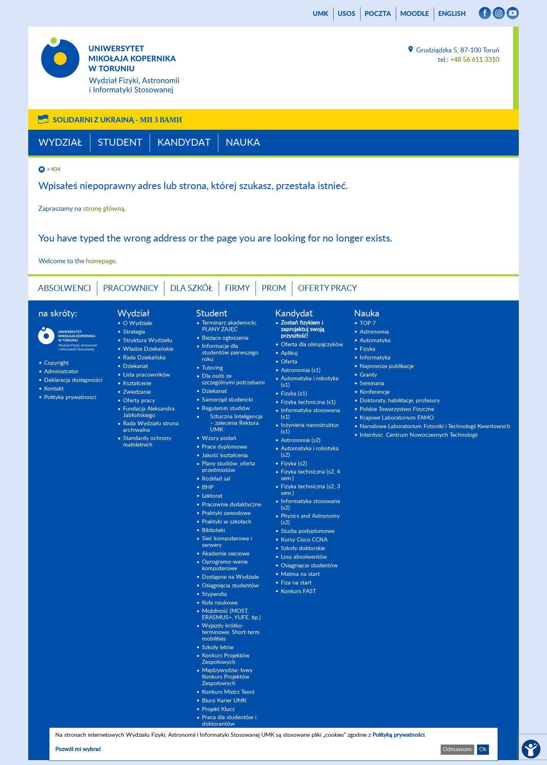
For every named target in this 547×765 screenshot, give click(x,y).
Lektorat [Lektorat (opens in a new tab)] (212, 496)
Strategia (134, 332)
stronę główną (103, 208)
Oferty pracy (327, 288)
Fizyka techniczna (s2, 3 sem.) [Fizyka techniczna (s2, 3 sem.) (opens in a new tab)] (310, 490)
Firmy (237, 288)
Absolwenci (64, 288)
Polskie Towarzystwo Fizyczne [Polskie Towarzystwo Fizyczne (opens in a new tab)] (397, 409)
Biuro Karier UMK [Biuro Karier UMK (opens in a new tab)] (224, 701)
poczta (378, 14)
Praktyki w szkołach (226, 522)
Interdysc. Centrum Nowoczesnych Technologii (419, 435)
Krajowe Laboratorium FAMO (397, 418)
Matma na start (300, 574)
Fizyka (367, 349)
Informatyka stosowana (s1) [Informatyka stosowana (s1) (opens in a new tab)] (310, 414)
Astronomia (374, 332)
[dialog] (273, 744)
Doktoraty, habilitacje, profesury (400, 401)
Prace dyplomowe (224, 447)
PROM (274, 288)
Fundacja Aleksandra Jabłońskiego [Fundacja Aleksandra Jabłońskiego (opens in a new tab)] (149, 412)
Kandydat (184, 143)
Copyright (56, 363)
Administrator (61, 372)
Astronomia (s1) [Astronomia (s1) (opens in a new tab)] (301, 370)
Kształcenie (137, 383)
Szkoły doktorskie (303, 548)
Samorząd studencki (227, 400)
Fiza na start (296, 583)
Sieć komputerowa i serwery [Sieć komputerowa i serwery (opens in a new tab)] (227, 542)
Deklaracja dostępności (73, 380)
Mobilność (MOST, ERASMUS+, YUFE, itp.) (231, 614)
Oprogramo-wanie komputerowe (225, 565)
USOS (346, 14)
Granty (368, 375)
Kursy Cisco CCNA (304, 540)
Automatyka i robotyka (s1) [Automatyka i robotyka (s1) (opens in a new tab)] (310, 382)
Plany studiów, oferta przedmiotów (228, 467)
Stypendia (214, 594)
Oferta (289, 362)
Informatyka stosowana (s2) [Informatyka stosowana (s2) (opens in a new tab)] (310, 505)
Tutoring (212, 368)
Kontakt (54, 389)
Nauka (243, 143)
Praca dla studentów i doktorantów (229, 721)
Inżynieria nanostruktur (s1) (310, 428)
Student (120, 143)
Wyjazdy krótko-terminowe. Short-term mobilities (231, 632)
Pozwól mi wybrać (78, 749)
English (452, 14)
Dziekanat (135, 366)
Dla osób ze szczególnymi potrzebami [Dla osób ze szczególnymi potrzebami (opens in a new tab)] (233, 379)
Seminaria (372, 383)
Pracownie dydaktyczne (231, 505)
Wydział (60, 143)
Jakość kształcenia (225, 455)
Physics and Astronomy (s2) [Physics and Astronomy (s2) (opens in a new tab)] (310, 519)
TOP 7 (368, 323)
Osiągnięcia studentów (230, 586)
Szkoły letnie (217, 647)
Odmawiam (457, 749)
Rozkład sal (216, 479)
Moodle (414, 14)
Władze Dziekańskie (148, 349)
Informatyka (375, 358)
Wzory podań (219, 438)
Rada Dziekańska (144, 358)
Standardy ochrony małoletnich (147, 442)
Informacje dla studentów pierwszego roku (230, 352)
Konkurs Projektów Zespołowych (225, 659)
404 (56, 169)
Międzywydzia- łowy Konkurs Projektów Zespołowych (227, 677)
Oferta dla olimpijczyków (312, 345)
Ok (482, 749)
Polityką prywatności (398, 735)
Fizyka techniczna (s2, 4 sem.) (310, 475)
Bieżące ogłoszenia (225, 338)
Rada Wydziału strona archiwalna (151, 427)
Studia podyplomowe (307, 531)
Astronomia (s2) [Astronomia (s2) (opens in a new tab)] (301, 440)
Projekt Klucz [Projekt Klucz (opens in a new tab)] (218, 709)
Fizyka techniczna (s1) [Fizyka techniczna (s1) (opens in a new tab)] (308, 402)
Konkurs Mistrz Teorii (228, 692)
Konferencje (375, 392)
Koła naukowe (220, 603)
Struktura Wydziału (147, 340)
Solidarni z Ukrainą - (117, 120)
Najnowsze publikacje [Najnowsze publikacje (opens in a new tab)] (387, 366)
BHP (207, 487)
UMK (320, 14)
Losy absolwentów (304, 557)
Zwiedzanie (137, 392)
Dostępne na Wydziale (230, 577)
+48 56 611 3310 (474, 59)
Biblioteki (213, 530)
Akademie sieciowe (225, 554)
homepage (100, 261)
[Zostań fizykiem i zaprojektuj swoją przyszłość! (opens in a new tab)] (312, 329)
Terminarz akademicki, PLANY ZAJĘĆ (229, 326)
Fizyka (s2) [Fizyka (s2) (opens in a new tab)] (294, 464)
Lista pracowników (146, 375)
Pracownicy (130, 288)
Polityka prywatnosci (70, 397)
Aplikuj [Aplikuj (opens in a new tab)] (289, 353)
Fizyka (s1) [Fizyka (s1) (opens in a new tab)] (294, 394)
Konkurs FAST (298, 591)
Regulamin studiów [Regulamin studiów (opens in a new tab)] (226, 408)
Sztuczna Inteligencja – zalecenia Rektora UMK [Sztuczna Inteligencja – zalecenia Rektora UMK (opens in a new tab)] (236, 423)
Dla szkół (191, 288)
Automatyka (375, 340)
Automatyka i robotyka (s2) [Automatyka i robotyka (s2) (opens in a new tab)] (310, 452)
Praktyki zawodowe (226, 513)
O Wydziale (137, 323)
